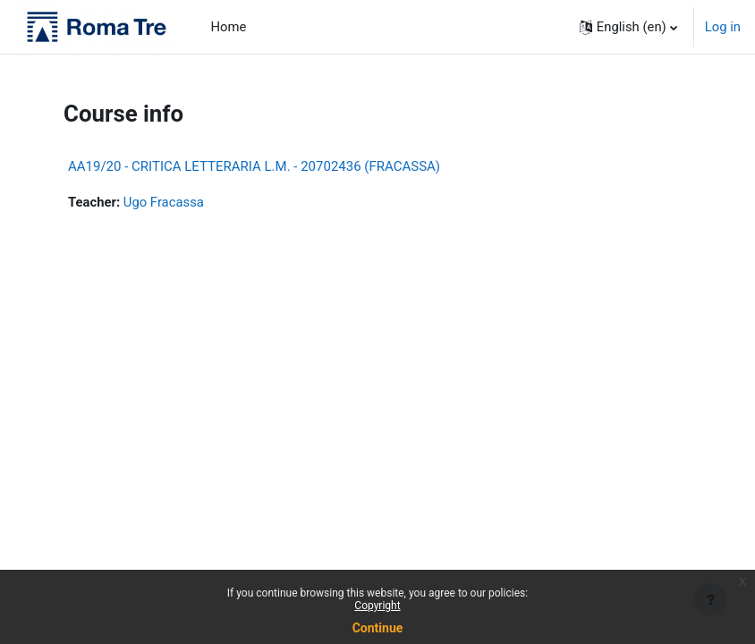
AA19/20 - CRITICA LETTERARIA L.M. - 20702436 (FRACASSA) (254, 166)
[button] (628, 27)
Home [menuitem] (229, 27)
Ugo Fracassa (163, 202)
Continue (377, 628)
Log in (723, 27)
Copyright (377, 605)
